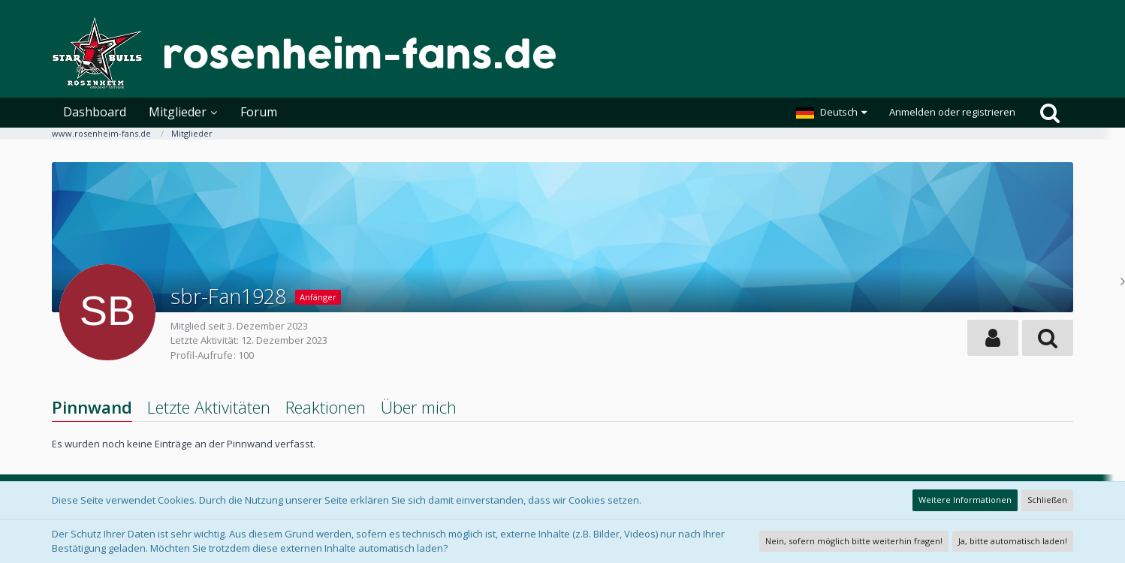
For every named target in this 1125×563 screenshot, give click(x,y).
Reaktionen (325, 407)
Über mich (419, 407)
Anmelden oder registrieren (952, 112)
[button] (831, 113)
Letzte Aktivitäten (208, 407)
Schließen (1047, 499)
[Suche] (1050, 113)
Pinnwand (92, 407)
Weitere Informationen (965, 499)
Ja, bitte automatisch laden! (1012, 540)
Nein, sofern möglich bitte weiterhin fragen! (854, 540)
